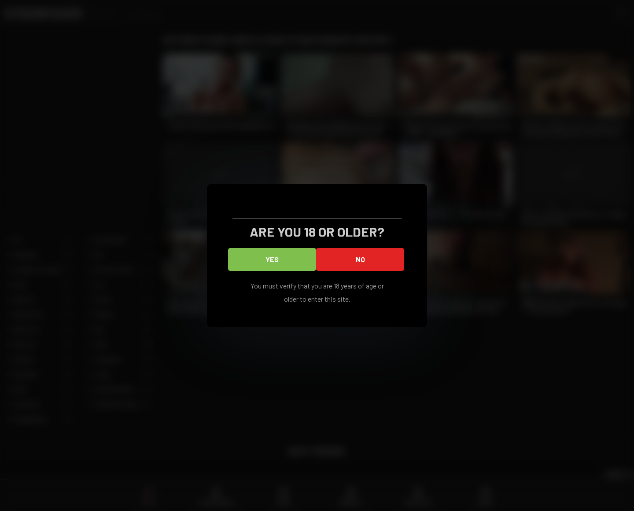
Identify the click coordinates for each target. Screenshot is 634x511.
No (360, 259)
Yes (272, 259)
